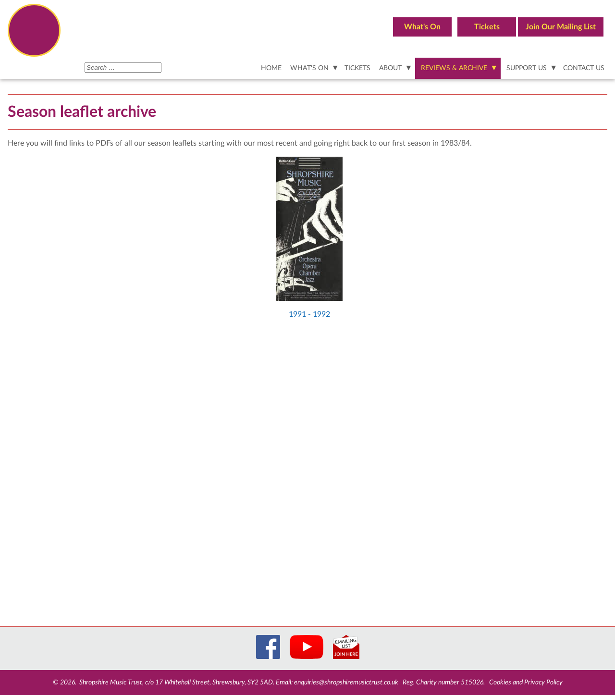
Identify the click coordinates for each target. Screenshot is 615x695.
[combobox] (123, 67)
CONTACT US (583, 68)
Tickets (487, 27)
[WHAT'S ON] (313, 68)
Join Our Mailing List (561, 27)
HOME (271, 68)
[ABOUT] (394, 68)
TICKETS (357, 68)
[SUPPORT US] (530, 68)
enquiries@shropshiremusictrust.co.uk (346, 682)
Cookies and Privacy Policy (526, 682)
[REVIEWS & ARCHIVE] (458, 68)
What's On (422, 27)
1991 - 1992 (309, 314)
